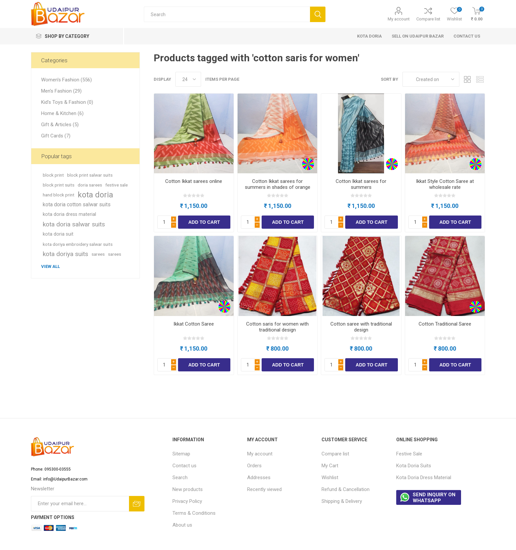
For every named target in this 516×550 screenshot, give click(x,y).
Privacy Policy (187, 501)
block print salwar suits (90, 175)
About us (182, 525)
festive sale (116, 185)
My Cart (330, 466)
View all (50, 266)
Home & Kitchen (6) (62, 113)
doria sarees (90, 185)
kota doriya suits (65, 254)
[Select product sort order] (430, 79)
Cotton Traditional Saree (445, 324)
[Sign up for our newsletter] (80, 503)
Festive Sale (409, 454)
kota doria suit (58, 234)
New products (187, 489)
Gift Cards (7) (55, 136)
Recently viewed (264, 489)
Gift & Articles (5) (60, 125)
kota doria (95, 194)
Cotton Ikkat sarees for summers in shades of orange (277, 184)
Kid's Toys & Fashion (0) (67, 102)
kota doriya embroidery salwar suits (78, 244)
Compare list (428, 18)
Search (180, 477)
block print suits (58, 185)
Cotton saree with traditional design (361, 327)
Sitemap (181, 454)
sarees (98, 254)
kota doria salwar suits (74, 224)
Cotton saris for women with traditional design (277, 327)
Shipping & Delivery (342, 501)
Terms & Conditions (194, 513)
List (480, 79)
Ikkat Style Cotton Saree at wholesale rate (445, 184)
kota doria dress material (69, 214)
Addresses (259, 477)
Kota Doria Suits (413, 466)
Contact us (184, 466)
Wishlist (330, 477)
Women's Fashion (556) (66, 80)
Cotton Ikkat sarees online (193, 181)
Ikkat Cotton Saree (193, 324)
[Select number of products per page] (188, 79)
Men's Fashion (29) (61, 91)
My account (399, 18)
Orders (254, 466)
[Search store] (227, 14)
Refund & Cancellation (346, 489)
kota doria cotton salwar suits (77, 204)
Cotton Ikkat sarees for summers (361, 184)
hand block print (58, 194)
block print (53, 175)
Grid (468, 79)
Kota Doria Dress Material (423, 477)
